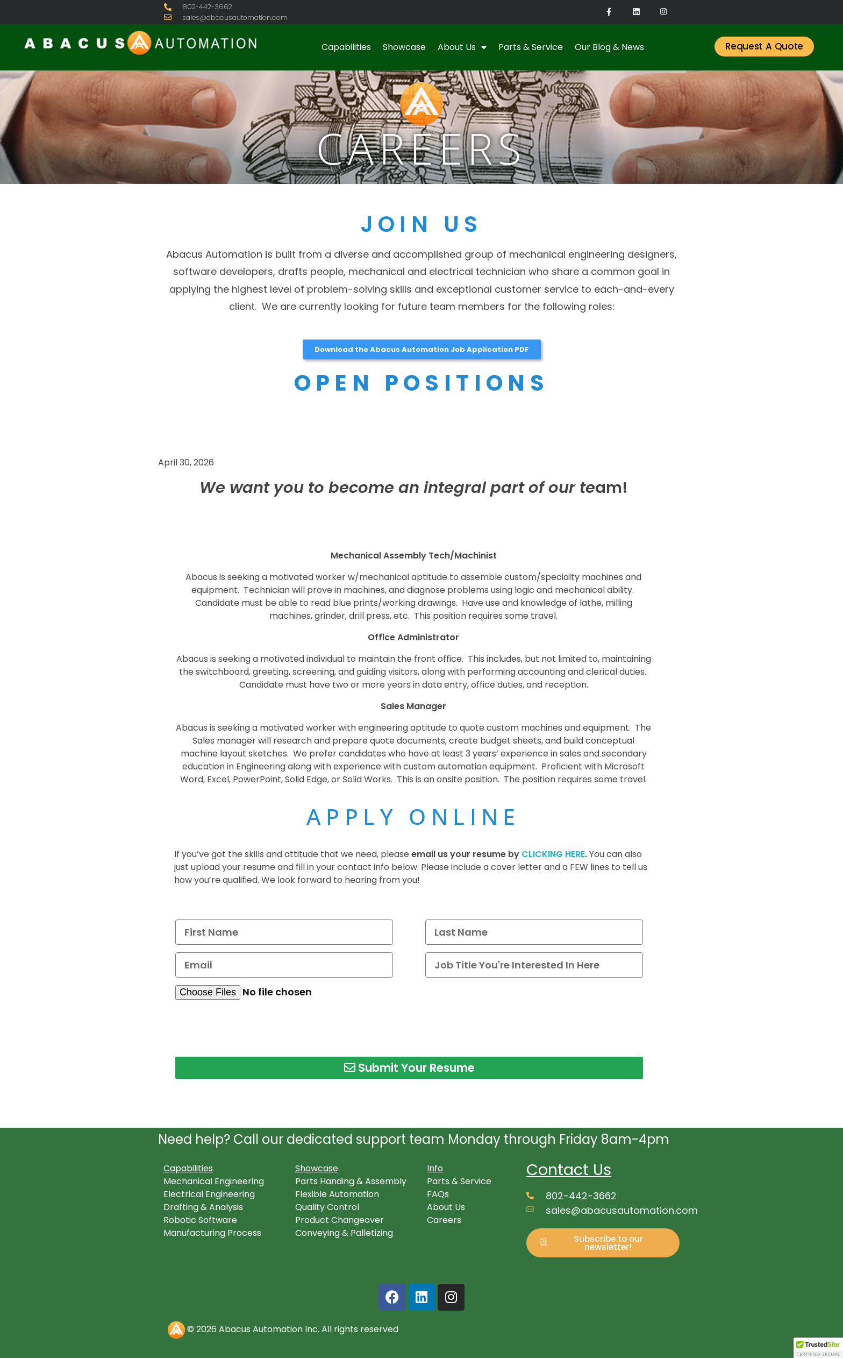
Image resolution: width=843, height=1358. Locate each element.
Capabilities (346, 47)
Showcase (404, 47)
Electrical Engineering (209, 1194)
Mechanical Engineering (213, 1181)
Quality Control (327, 1207)
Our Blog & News (609, 47)
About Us (462, 47)
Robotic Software (200, 1220)
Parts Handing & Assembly (350, 1181)
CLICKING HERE (553, 854)
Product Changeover (339, 1220)
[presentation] (257, 1028)
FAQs (438, 1194)
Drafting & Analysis (203, 1207)
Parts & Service (530, 47)
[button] (818, 1348)
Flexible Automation (337, 1194)
